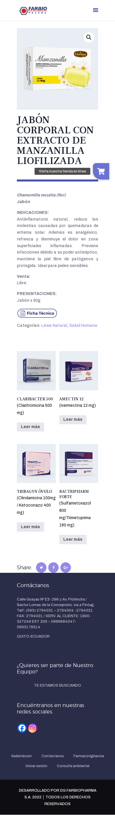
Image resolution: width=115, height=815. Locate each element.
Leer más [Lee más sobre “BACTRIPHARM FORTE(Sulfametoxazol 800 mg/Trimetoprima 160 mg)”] (72, 539)
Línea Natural (54, 325)
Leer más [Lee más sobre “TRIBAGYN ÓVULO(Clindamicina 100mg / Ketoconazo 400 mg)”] (30, 527)
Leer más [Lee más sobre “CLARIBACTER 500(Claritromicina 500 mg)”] (30, 427)
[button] (89, 37)
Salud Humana (83, 325)
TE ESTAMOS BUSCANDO (57, 685)
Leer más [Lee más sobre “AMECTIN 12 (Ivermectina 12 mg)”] (72, 419)
